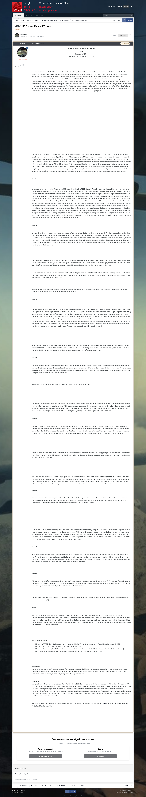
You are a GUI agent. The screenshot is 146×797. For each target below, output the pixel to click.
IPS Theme (15, 790)
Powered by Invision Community (125, 792)
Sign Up (126, 6)
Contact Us (15, 792)
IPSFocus (22, 790)
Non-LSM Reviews (38, 36)
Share (113, 35)
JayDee (24, 34)
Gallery (40, 15)
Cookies (22, 792)
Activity (29, 15)
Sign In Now (100, 756)
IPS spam (66, 796)
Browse (18, 15)
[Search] (111, 15)
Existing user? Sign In (115, 6)
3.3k (22, 65)
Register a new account (45, 756)
